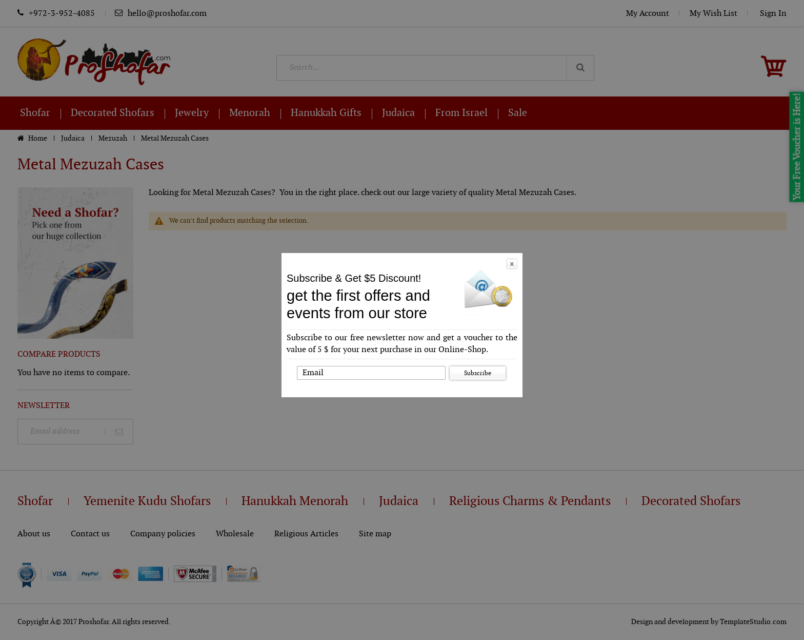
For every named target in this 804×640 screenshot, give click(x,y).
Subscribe (477, 373)
